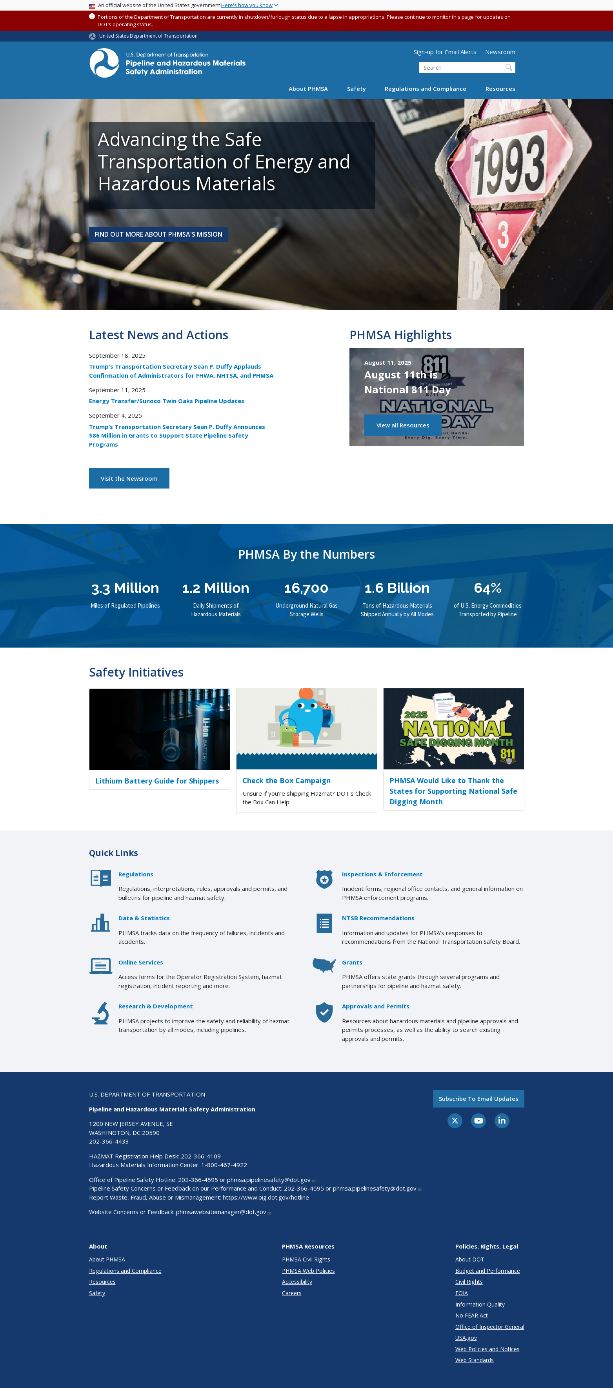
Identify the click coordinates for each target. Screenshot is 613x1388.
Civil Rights (469, 1281)
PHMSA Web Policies (308, 1270)
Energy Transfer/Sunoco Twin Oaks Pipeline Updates (166, 401)
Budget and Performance (487, 1270)
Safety (356, 88)
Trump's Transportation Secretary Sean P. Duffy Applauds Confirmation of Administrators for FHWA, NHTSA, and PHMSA (181, 370)
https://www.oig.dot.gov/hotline (266, 1197)
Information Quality (480, 1304)
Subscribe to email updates (478, 1098)
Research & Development (155, 1006)
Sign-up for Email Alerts (445, 52)
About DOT (469, 1259)
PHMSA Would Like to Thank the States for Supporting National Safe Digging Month (453, 791)
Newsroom (500, 52)
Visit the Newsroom (129, 478)
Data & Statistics (144, 918)
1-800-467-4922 (224, 1165)
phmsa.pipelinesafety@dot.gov (271, 1180)
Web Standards (474, 1360)
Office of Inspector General (489, 1326)
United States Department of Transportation (148, 36)
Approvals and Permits (375, 1006)
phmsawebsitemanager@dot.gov (224, 1212)
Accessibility (297, 1281)
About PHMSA (308, 88)
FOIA (461, 1293)
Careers (292, 1293)
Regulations (135, 874)
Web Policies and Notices (487, 1349)
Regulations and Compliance (425, 88)
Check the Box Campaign (286, 780)
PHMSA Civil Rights (306, 1259)
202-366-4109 (201, 1156)
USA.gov (466, 1337)
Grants (352, 962)
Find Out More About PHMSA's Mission (158, 234)
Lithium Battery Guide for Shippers (157, 780)
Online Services (140, 962)
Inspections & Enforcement (382, 874)
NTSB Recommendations (378, 918)
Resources (500, 88)
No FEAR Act (471, 1315)
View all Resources (403, 425)
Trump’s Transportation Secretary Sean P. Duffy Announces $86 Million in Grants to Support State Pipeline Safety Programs (177, 435)
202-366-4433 (109, 1141)
